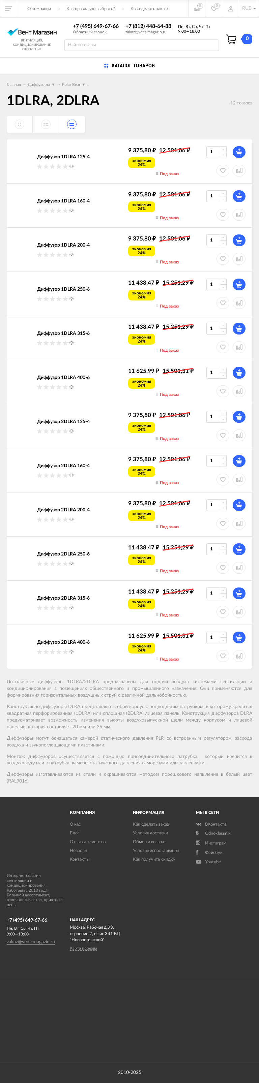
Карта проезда (83, 948)
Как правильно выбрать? (90, 9)
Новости (78, 851)
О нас (75, 824)
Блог (74, 833)
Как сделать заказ (151, 824)
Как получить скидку (154, 859)
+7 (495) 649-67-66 (96, 26)
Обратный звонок (90, 32)
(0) (71, 166)
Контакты (79, 859)
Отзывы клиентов (88, 842)
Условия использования (156, 851)
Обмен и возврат (149, 842)
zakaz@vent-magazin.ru (146, 32)
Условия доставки (150, 833)
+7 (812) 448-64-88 (148, 26)
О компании (39, 9)
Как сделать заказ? (150, 9)
